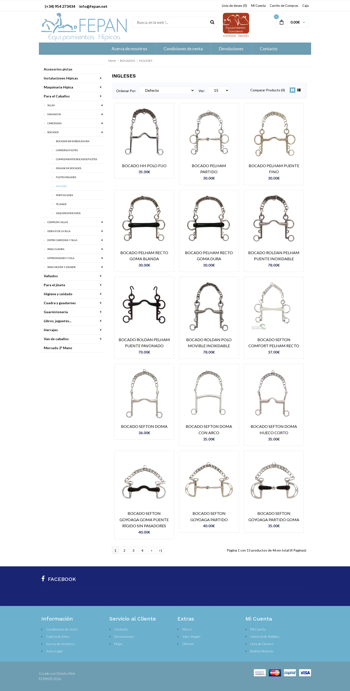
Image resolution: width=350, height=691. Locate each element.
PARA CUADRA (55, 249)
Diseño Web (66, 673)
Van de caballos (56, 339)
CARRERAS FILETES (67, 150)
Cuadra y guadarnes (60, 303)
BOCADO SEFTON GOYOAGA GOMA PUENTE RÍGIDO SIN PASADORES (144, 519)
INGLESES (145, 60)
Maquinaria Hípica (58, 87)
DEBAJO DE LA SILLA (58, 231)
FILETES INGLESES (66, 177)
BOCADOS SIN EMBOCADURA (72, 141)
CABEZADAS (54, 123)
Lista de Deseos (262, 644)
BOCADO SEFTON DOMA (144, 426)
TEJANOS (61, 204)
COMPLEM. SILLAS (57, 222)
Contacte (121, 629)
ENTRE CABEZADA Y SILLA (62, 240)
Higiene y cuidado (58, 294)
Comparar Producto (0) (267, 90)
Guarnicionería (56, 312)
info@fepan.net (93, 6)
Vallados (51, 276)
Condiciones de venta (62, 629)
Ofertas (188, 644)
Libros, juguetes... (57, 321)
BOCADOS (127, 60)
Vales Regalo (191, 636)
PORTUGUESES (64, 195)
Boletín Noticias (261, 651)
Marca (187, 629)
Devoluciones (124, 636)
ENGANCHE (54, 114)
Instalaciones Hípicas (61, 78)
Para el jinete (54, 285)
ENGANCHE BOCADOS (68, 168)
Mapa (118, 644)
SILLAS (51, 105)
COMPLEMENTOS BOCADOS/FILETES (76, 159)
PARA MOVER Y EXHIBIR (61, 267)
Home (112, 60)
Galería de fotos (58, 636)
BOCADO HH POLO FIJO (144, 165)
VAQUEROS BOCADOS (68, 213)
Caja (305, 6)
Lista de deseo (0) (234, 6)
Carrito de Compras (284, 6)
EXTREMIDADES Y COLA (60, 258)
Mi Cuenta (258, 6)
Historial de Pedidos (264, 636)
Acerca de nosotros (60, 644)
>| (160, 550)
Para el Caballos (57, 96)
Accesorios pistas (58, 69)
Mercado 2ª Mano (58, 348)
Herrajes (51, 330)
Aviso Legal (54, 651)
